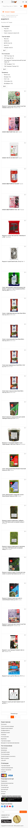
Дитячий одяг (4, 789)
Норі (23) (6, 28)
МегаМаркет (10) (8, 83)
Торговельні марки (5, 740)
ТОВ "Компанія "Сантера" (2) (11, 66)
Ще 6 (4, 86)
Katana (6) (6, 41)
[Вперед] (19, 717)
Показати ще (14, 713)
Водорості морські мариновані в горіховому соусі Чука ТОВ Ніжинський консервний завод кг (13, 548)
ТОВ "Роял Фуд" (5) (9, 56)
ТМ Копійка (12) (8, 81)
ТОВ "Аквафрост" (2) (9, 64)
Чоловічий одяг (5, 787)
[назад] (9, 717)
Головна (3, 15)
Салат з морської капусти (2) (11, 33)
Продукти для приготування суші (9, 16)
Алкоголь (3, 791)
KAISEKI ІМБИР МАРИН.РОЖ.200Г (12, 183)
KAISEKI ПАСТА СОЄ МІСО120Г (12, 158)
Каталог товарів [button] (9, 12)
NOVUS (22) (7, 74)
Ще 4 (4, 69)
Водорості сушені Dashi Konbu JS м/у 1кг (13, 261)
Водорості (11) (8, 31)
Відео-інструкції (5, 758)
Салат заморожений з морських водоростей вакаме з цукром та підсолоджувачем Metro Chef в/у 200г (13, 289)
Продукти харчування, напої (12, 15)
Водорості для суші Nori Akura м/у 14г (13, 676)
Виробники (3, 738)
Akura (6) (6, 38)
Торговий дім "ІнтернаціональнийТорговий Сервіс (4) (15, 61)
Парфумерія (4, 781)
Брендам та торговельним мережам (10, 742)
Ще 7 (4, 50)
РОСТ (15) (6, 79)
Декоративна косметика (7, 783)
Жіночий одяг (4, 785)
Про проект (4, 724)
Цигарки (3, 793)
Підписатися (23, 811)
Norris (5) (6, 45)
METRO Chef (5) (8, 43)
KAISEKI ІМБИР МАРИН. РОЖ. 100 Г (13, 209)
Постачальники (5, 736)
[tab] (14, 11)
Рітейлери (3, 734)
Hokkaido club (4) (8, 47)
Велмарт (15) (7, 77)
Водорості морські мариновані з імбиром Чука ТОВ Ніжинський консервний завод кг (13, 522)
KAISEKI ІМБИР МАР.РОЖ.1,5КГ (12, 132)
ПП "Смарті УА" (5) (8, 58)
